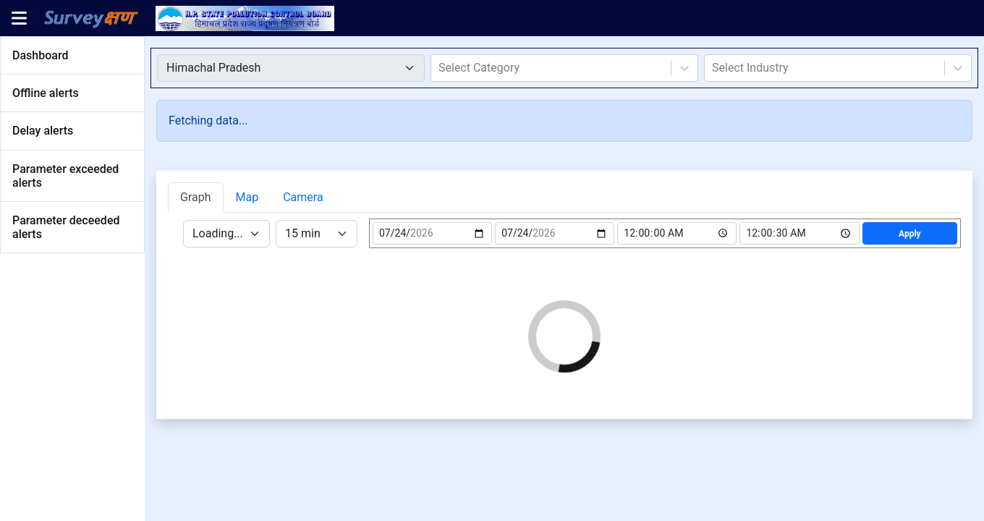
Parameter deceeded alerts (65, 227)
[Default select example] (291, 68)
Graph (195, 197)
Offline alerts (45, 93)
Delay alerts (42, 130)
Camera (303, 197)
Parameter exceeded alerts (65, 176)
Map (247, 197)
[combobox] (439, 68)
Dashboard (40, 55)
